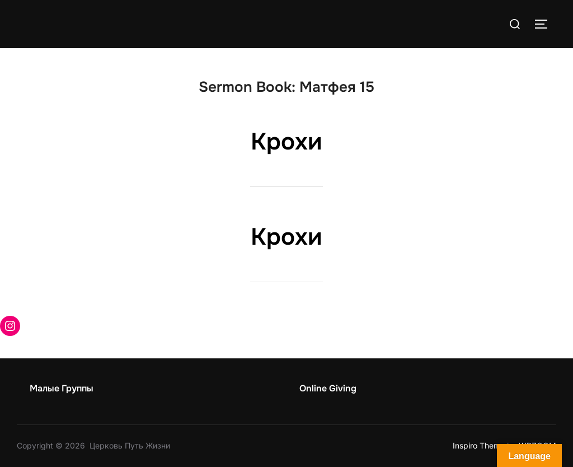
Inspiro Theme (479, 445)
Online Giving (327, 388)
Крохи (286, 142)
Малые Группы (61, 388)
